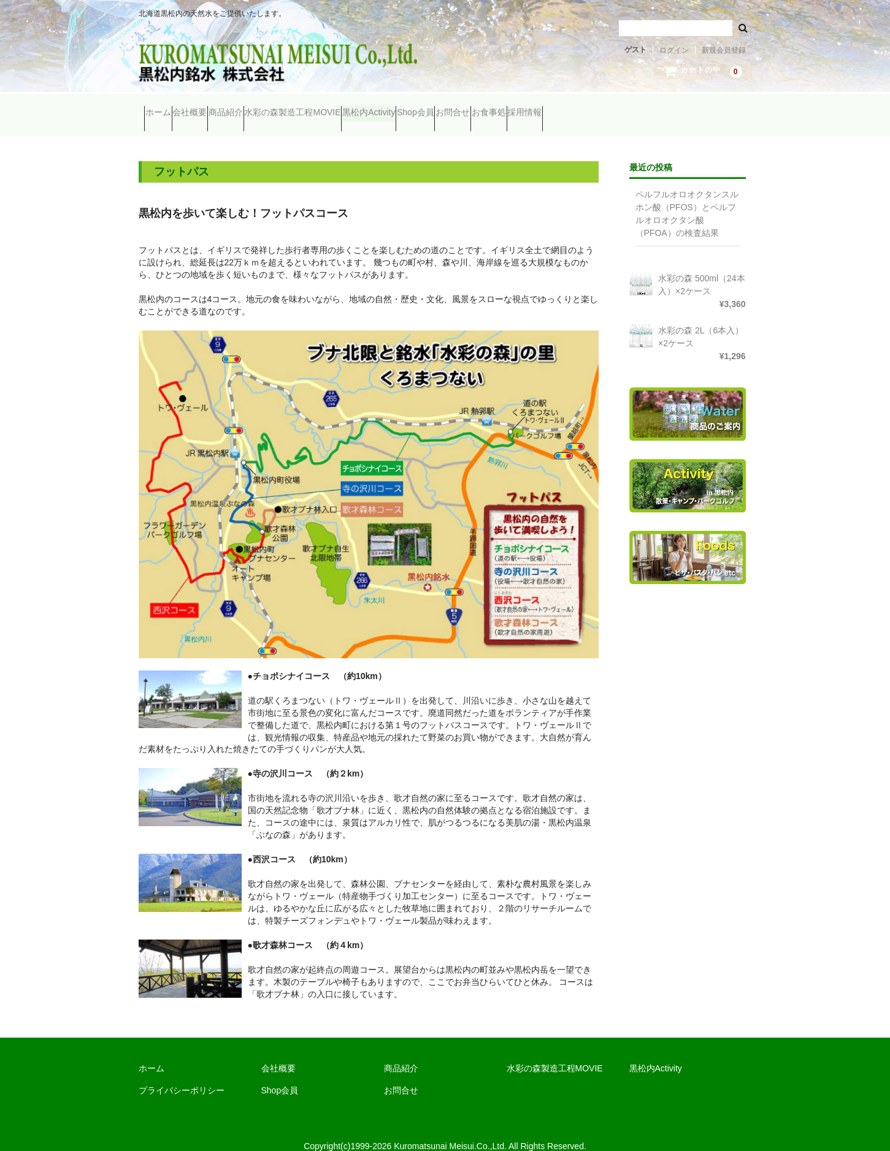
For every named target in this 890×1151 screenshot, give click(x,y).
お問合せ (600, 107)
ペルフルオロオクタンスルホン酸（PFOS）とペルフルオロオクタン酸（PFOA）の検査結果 (686, 196)
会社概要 (219, 107)
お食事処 (659, 107)
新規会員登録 (724, 50)
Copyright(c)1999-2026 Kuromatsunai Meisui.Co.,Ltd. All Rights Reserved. (445, 1129)
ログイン (674, 50)
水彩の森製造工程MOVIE (369, 107)
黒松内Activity (468, 107)
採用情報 (719, 107)
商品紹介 (278, 107)
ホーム (164, 107)
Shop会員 (539, 107)
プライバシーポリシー (181, 1073)
